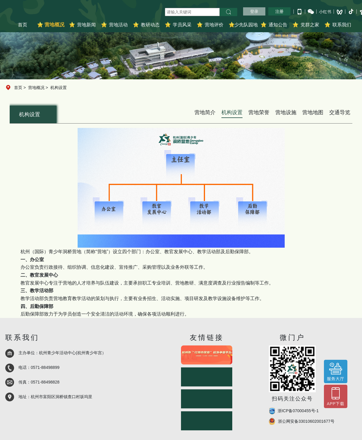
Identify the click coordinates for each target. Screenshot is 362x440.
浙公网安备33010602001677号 (306, 421)
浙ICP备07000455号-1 (298, 410)
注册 (279, 11)
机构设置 (58, 87)
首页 (22, 24)
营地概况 (36, 87)
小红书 (325, 11)
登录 (254, 11)
